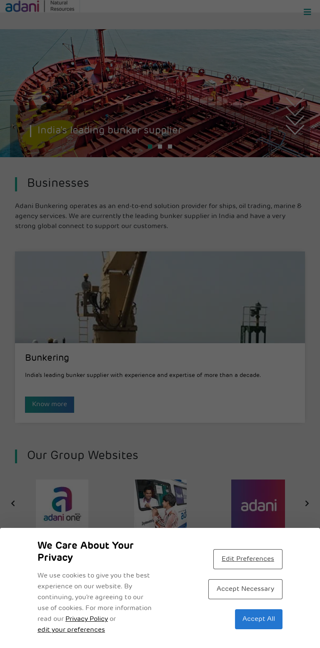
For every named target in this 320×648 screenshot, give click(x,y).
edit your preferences (71, 630)
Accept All (258, 619)
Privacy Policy (86, 619)
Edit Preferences (248, 559)
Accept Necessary (245, 589)
